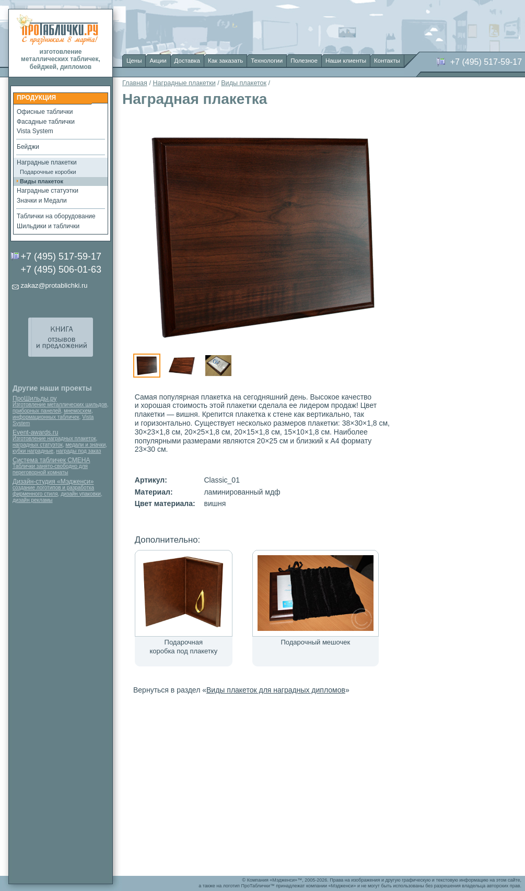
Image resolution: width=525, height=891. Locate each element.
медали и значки (85, 445)
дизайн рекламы (33, 500)
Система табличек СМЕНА (51, 460)
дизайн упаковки (81, 494)
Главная (134, 83)
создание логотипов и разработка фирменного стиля (53, 491)
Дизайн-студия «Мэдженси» (53, 481)
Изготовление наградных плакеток (54, 438)
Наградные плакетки (184, 83)
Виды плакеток (243, 83)
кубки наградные (33, 451)
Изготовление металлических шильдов (60, 404)
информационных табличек (46, 417)
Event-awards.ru (35, 432)
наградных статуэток (38, 445)
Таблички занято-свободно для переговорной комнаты (50, 469)
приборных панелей (37, 411)
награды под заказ (78, 451)
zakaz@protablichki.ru (53, 285)
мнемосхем (77, 411)
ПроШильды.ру (34, 398)
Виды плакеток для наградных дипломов (275, 690)
